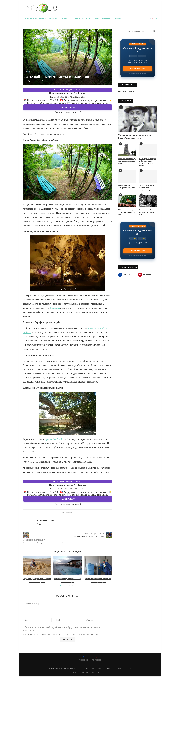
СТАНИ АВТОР (88, 668)
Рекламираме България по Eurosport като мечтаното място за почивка (147, 162)
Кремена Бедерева (34, 81)
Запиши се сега (137, 68)
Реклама (100, 668)
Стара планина (81, 18)
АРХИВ (128, 668)
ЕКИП (109, 668)
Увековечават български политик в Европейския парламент (134, 136)
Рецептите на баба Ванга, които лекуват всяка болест (148, 212)
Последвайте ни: (126, 91)
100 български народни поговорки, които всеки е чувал (127, 212)
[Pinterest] (152, 18)
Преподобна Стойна (54, 439)
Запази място (68, 107)
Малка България (34, 18)
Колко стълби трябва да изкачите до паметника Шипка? (127, 161)
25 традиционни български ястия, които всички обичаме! (126, 188)
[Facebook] (150, 18)
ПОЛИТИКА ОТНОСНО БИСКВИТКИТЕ (64, 668)
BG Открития (102, 18)
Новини (118, 18)
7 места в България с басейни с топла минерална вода (146, 188)
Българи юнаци (58, 18)
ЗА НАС (118, 668)
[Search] (156, 18)
